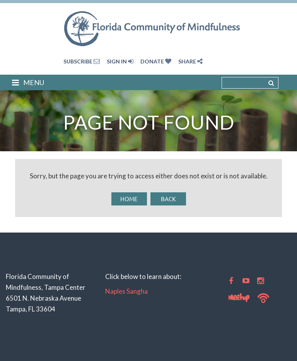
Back (168, 198)
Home (129, 198)
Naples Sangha (126, 291)
